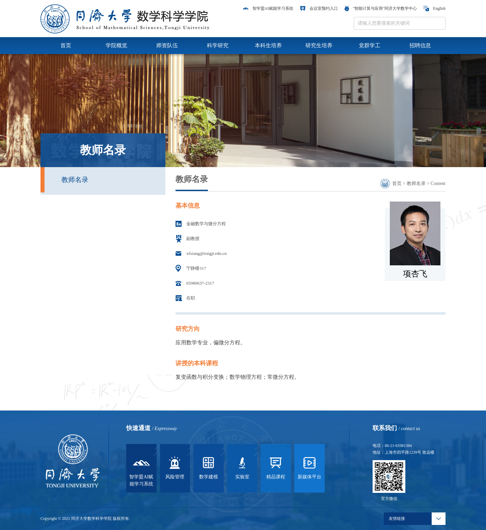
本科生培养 (268, 45)
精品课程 (275, 466)
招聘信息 (420, 45)
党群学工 (369, 45)
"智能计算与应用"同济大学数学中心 (381, 8)
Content (438, 183)
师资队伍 (167, 45)
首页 (65, 45)
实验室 (242, 466)
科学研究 (217, 45)
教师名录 (74, 179)
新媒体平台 (309, 466)
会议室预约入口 (319, 8)
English (435, 8)
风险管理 (174, 466)
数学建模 (208, 466)
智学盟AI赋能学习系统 (268, 8)
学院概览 (116, 45)
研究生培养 (318, 45)
